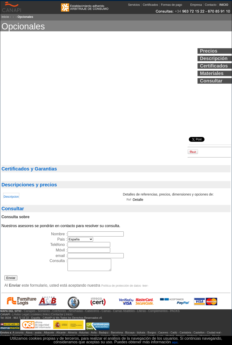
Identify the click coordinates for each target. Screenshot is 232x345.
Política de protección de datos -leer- (124, 288)
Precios (208, 51)
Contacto (210, 5)
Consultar (211, 80)
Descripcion (11, 196)
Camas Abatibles (124, 313)
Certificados (150, 5)
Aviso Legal (22, 316)
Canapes (29, 313)
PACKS (175, 313)
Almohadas (75, 313)
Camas (106, 313)
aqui (174, 342)
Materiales (212, 73)
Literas (141, 313)
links (46, 316)
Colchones (59, 313)
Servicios (134, 5)
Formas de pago (171, 5)
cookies (36, 316)
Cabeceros (92, 313)
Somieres (44, 313)
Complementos (158, 313)
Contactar (57, 316)
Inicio (69, 316)
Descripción (213, 58)
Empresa (196, 5)
